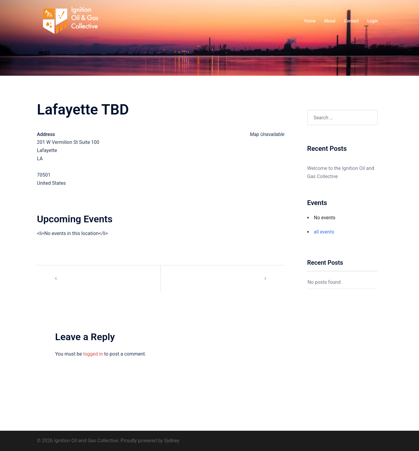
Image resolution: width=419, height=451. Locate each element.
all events (324, 232)
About (330, 20)
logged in (93, 354)
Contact (351, 20)
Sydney (172, 440)
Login (372, 20)
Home (310, 20)
